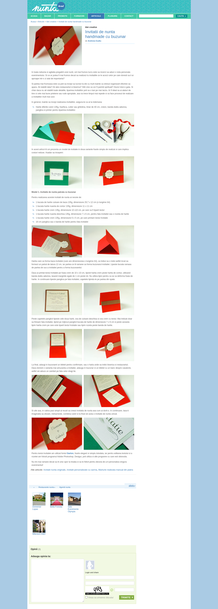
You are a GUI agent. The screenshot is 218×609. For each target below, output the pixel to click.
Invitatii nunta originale (55, 469)
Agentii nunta (64, 487)
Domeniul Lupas (37, 508)
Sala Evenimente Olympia (73, 509)
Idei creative (51, 22)
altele (132, 485)
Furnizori (79, 16)
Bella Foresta (56, 507)
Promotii (62, 16)
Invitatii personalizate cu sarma (82, 469)
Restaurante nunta (46, 487)
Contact (128, 16)
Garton (70, 453)
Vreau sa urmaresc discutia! (99, 597)
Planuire (112, 16)
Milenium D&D (39, 534)
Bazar (47, 16)
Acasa (34, 16)
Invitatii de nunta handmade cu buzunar (75, 22)
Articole (96, 16)
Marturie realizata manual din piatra (115, 469)
